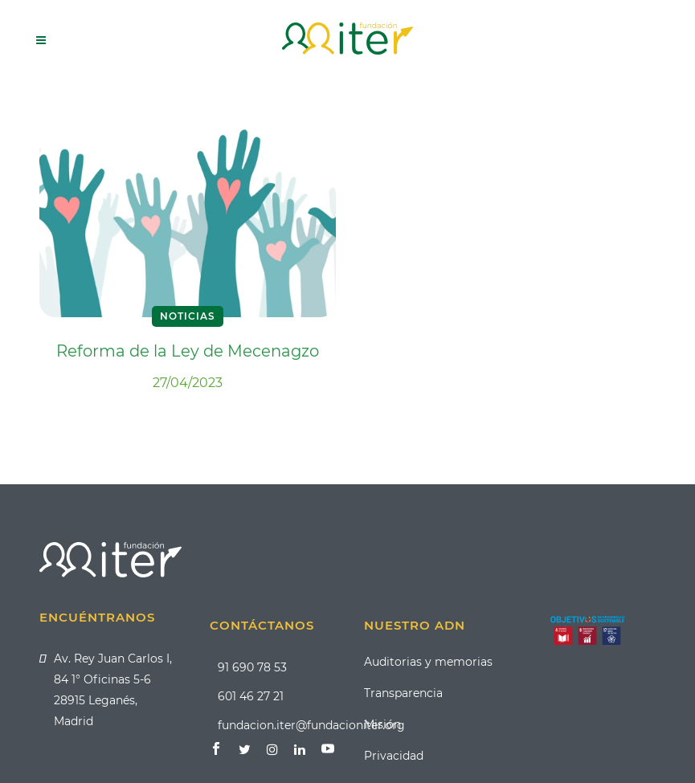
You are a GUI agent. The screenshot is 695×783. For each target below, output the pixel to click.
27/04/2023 (188, 382)
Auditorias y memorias (428, 662)
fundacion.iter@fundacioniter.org (311, 725)
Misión (382, 724)
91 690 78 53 (252, 667)
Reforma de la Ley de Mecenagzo (187, 351)
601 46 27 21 (251, 696)
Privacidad (393, 755)
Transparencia (403, 693)
